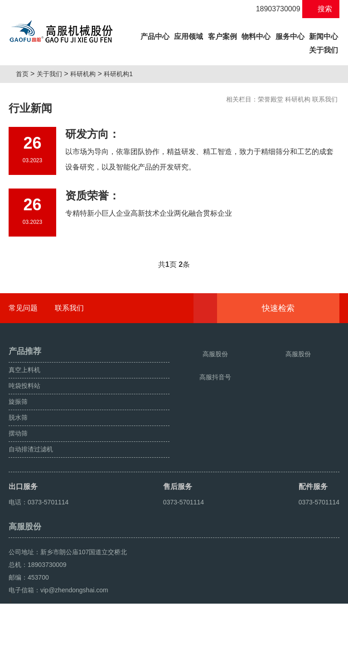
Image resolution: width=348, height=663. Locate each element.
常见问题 (23, 308)
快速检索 (292, 308)
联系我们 (325, 99)
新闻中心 (323, 36)
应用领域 (188, 36)
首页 (25, 73)
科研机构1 (121, 73)
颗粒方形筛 (50, 652)
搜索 (321, 9)
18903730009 (273, 9)
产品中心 (155, 35)
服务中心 (290, 36)
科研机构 (86, 73)
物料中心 (256, 36)
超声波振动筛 (89, 652)
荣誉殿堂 (270, 99)
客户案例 (222, 36)
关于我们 (323, 50)
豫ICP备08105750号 (179, 632)
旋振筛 (20, 652)
